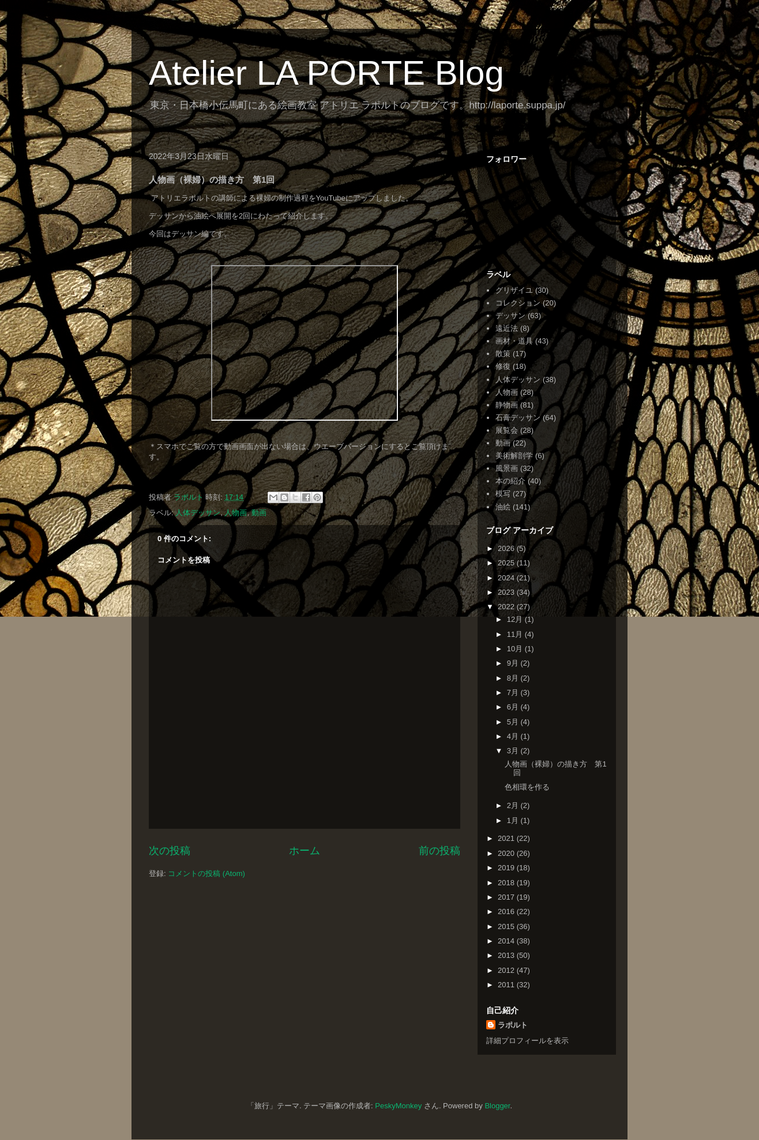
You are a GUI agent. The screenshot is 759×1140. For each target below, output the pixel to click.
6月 (514, 707)
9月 (514, 663)
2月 (514, 805)
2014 (507, 941)
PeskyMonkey (398, 1105)
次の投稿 (169, 850)
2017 (507, 897)
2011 (507, 984)
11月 (516, 634)
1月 (514, 820)
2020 (507, 853)
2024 (507, 577)
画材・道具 (514, 341)
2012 (507, 970)
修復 (502, 366)
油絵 (502, 507)
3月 (514, 750)
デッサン (510, 315)
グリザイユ (514, 290)
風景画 (506, 468)
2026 (507, 548)
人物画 (235, 512)
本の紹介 (510, 481)
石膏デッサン (517, 417)
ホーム (304, 850)
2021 (507, 838)
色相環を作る (527, 787)
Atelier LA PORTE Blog (326, 73)
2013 (507, 955)
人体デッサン (197, 512)
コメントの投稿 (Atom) (206, 873)
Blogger (497, 1105)
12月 (516, 619)
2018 (507, 882)
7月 (514, 692)
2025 (507, 562)
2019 (507, 867)
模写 (502, 493)
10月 (516, 648)
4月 (514, 736)
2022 (507, 606)
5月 (514, 722)
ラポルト (513, 1025)
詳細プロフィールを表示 (527, 1040)
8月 (514, 678)
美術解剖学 (514, 455)
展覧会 (506, 430)
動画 (258, 512)
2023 (507, 592)
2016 (507, 911)
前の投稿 (439, 850)
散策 (502, 353)
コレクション (517, 303)
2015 (507, 926)
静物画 (506, 405)
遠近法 (506, 328)
